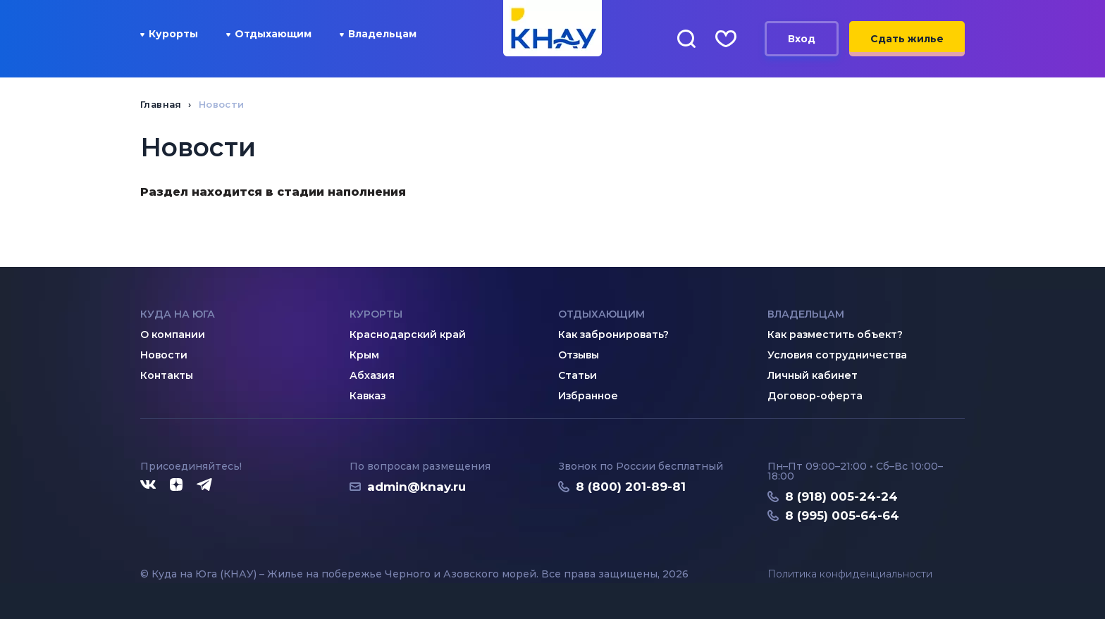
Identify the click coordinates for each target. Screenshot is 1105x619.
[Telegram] (205, 485)
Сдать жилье (907, 38)
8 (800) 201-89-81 (631, 487)
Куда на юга (177, 314)
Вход (801, 38)
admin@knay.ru (416, 487)
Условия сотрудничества (837, 355)
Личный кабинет (812, 375)
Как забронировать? (613, 334)
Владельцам (378, 33)
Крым (364, 355)
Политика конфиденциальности (849, 574)
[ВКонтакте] (148, 485)
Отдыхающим (268, 33)
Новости (163, 355)
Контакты (166, 375)
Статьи (577, 375)
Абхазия (372, 375)
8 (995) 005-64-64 (842, 515)
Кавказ (367, 395)
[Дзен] (176, 485)
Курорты (169, 33)
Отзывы (578, 355)
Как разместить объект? (835, 334)
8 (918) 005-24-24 (841, 496)
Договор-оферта (815, 395)
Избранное (588, 395)
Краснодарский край (408, 334)
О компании (172, 334)
